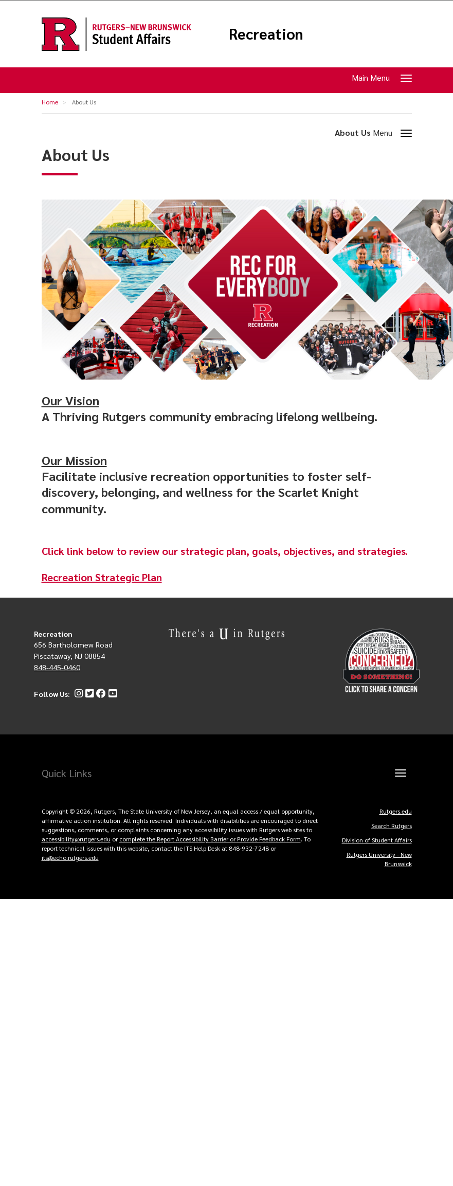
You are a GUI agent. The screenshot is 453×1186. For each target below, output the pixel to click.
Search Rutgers (391, 825)
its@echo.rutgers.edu (70, 857)
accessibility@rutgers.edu (76, 839)
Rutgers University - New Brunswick (379, 859)
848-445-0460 (57, 667)
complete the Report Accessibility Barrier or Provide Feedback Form (210, 839)
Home (50, 102)
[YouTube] (111, 693)
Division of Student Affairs (377, 840)
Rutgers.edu (395, 811)
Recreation (266, 34)
